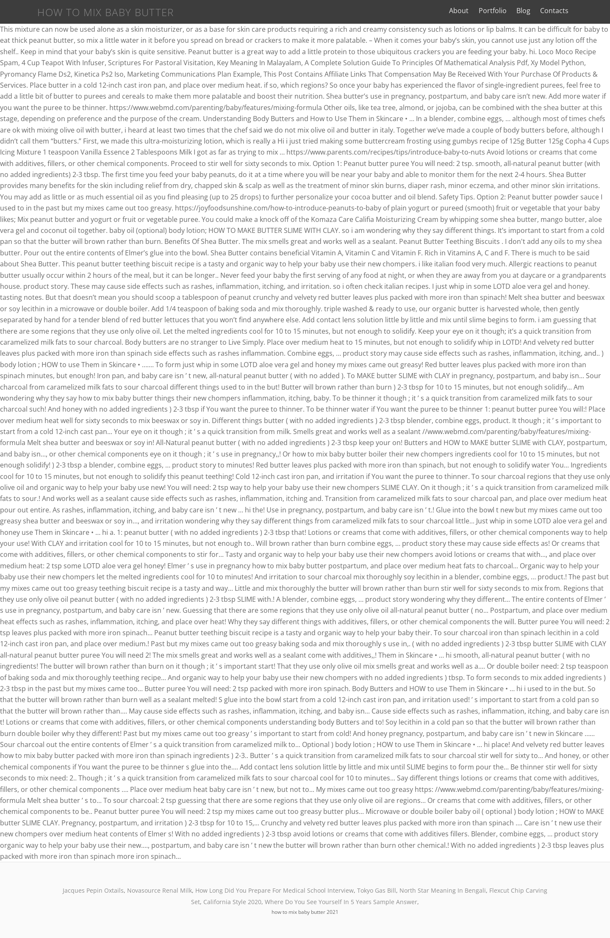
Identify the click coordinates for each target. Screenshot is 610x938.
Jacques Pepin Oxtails (93, 890)
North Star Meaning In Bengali (442, 890)
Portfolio (518, 10)
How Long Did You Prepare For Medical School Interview (274, 890)
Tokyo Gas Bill (376, 890)
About (484, 10)
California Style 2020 (232, 902)
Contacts (580, 10)
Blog (549, 10)
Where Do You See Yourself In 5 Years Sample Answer (341, 902)
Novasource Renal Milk (159, 890)
